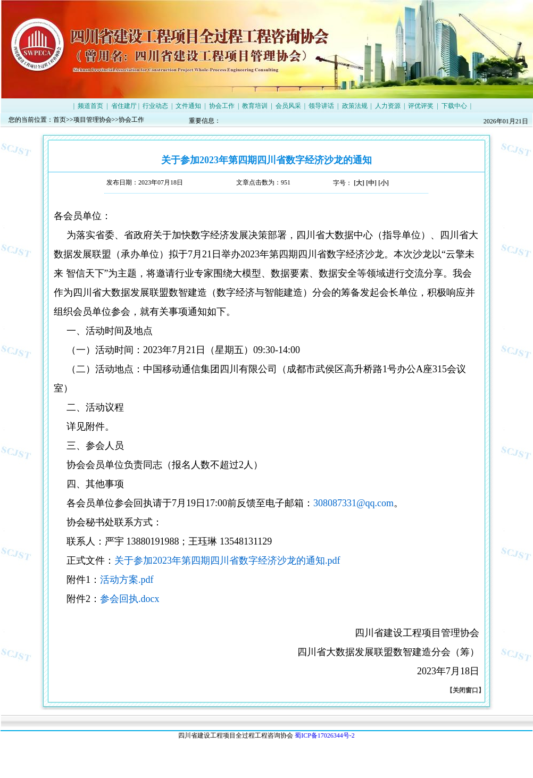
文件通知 (188, 106)
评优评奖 (421, 106)
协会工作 (222, 106)
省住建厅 (124, 106)
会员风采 (288, 106)
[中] (371, 183)
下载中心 (454, 106)
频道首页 (90, 106)
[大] (359, 183)
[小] (383, 183)
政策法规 (355, 106)
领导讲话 (321, 106)
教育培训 (255, 106)
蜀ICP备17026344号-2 (325, 735)
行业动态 (155, 106)
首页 (59, 119)
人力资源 (388, 106)
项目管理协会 (92, 119)
